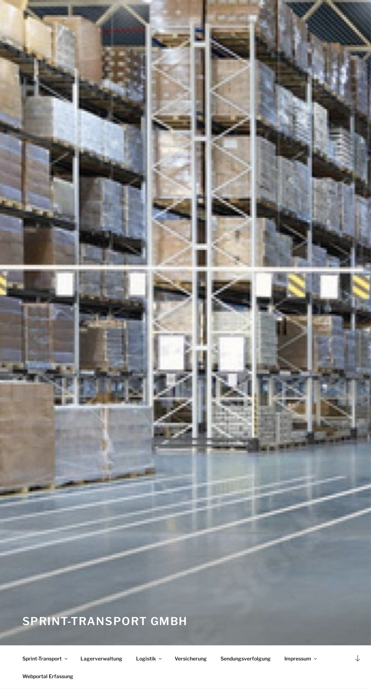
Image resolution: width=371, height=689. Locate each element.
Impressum (301, 658)
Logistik (149, 658)
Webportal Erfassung (47, 676)
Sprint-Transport (45, 658)
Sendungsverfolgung (246, 658)
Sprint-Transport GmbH (104, 621)
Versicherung (191, 658)
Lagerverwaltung (101, 658)
